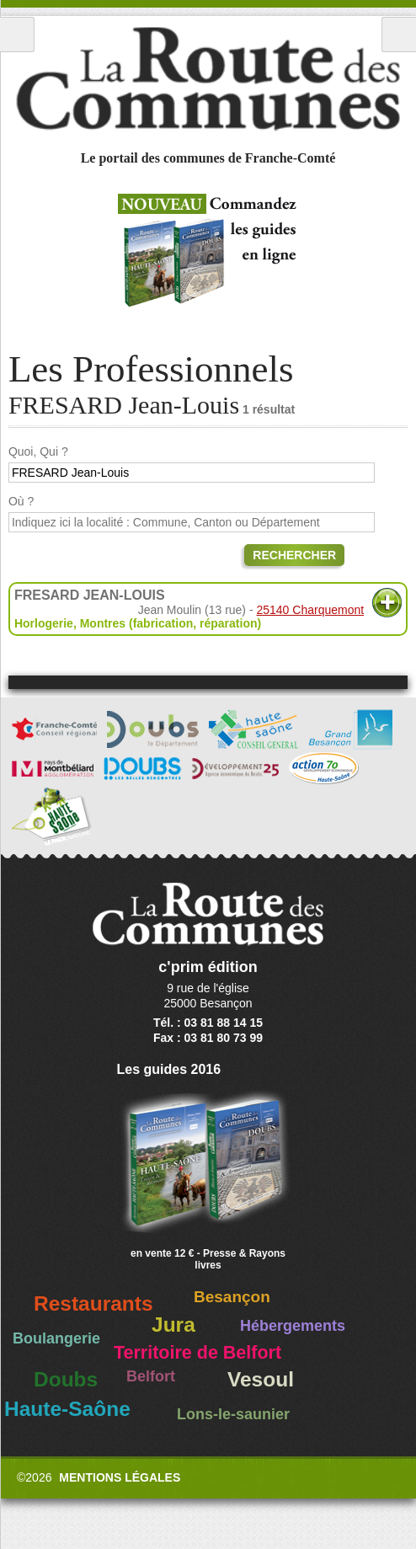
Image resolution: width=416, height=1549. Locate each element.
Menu (17, 34)
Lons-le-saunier (233, 1414)
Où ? (21, 501)
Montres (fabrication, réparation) (170, 623)
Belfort (150, 1376)
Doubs (66, 1379)
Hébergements (292, 1325)
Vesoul (260, 1379)
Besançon (232, 1297)
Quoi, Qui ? (38, 451)
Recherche (398, 34)
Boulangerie (56, 1338)
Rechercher (294, 555)
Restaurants (93, 1303)
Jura (173, 1324)
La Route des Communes (208, 79)
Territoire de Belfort (197, 1353)
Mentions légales (119, 1477)
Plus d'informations (387, 602)
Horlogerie (43, 623)
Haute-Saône (67, 1408)
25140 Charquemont (310, 610)
